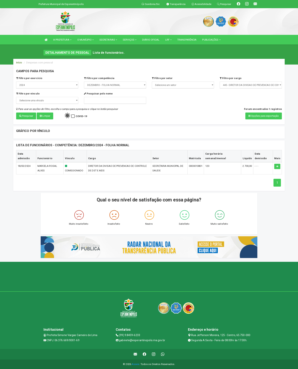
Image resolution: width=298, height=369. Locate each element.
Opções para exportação (263, 115)
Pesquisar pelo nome (98, 93)
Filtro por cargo (230, 78)
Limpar (45, 115)
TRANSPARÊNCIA (187, 39)
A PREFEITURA (62, 39)
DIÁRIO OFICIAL (150, 39)
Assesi (135, 364)
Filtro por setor (162, 78)
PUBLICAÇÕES (211, 39)
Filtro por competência (99, 78)
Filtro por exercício (29, 78)
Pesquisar (26, 115)
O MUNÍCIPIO (85, 39)
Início (19, 62)
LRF (168, 39)
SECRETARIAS (108, 39)
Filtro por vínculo (28, 93)
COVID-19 (81, 116)
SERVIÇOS (129, 39)
